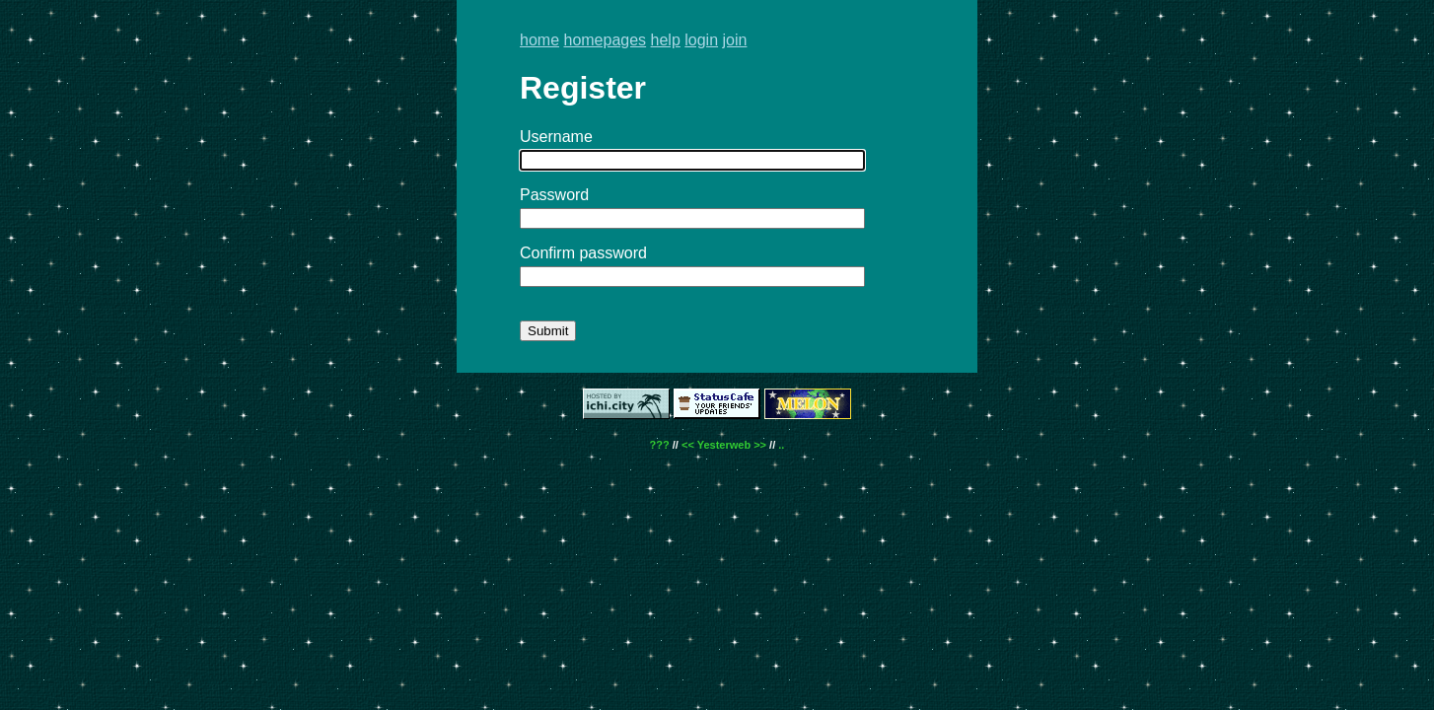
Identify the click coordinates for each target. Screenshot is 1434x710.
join (735, 40)
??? (660, 445)
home (539, 40)
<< (687, 445)
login (701, 40)
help (666, 40)
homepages (604, 40)
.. (781, 445)
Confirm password (583, 253)
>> (759, 445)
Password (554, 194)
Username (556, 136)
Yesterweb (724, 445)
